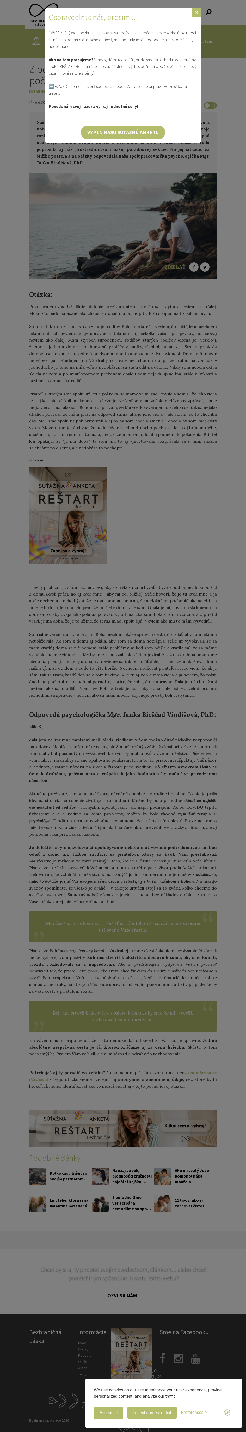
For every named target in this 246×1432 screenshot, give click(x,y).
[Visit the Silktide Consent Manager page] (227, 1413)
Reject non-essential (152, 1412)
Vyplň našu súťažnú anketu (123, 132)
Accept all (109, 1412)
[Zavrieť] (196, 12)
